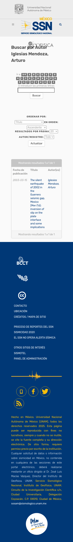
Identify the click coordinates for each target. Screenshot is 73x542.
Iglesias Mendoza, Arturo (53, 184)
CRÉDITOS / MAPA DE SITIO (30, 316)
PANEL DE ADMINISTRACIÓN (30, 358)
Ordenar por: (36, 116)
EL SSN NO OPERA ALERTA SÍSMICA (34, 337)
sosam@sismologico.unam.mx (28, 503)
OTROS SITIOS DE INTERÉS (29, 347)
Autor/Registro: (31, 137)
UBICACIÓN (20, 311)
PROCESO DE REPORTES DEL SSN (33, 326)
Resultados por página (32, 131)
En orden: (51, 122)
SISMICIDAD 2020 (24, 332)
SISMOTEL (20, 353)
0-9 (24, 74)
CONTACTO (20, 305)
